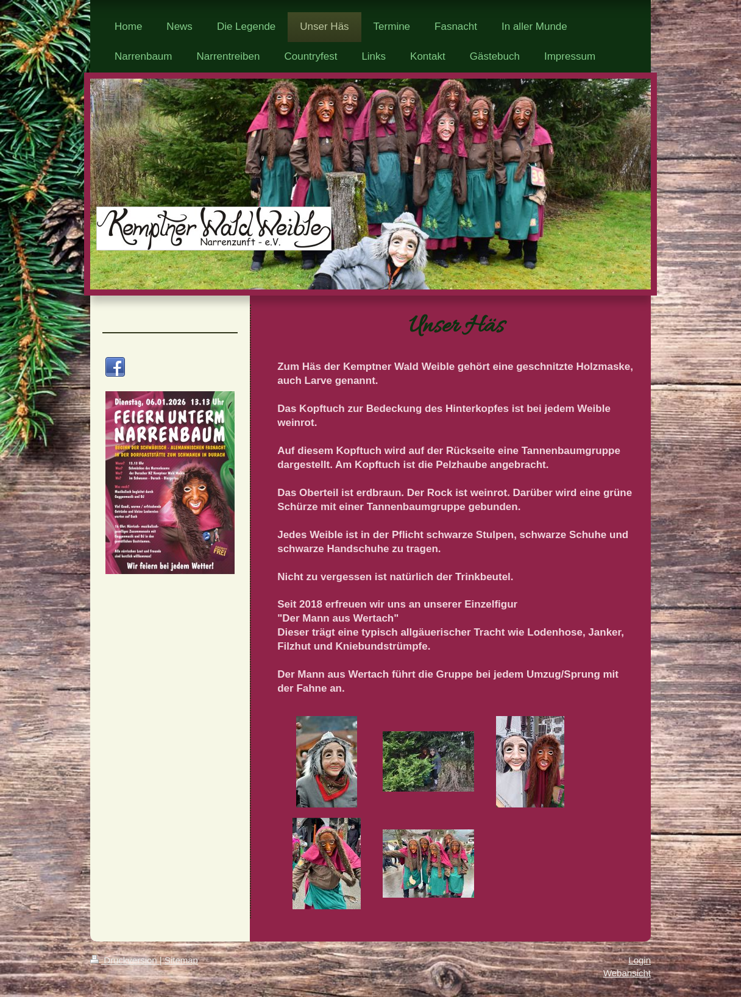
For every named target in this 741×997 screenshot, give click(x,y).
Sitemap (181, 960)
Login (639, 960)
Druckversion (125, 960)
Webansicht (627, 973)
